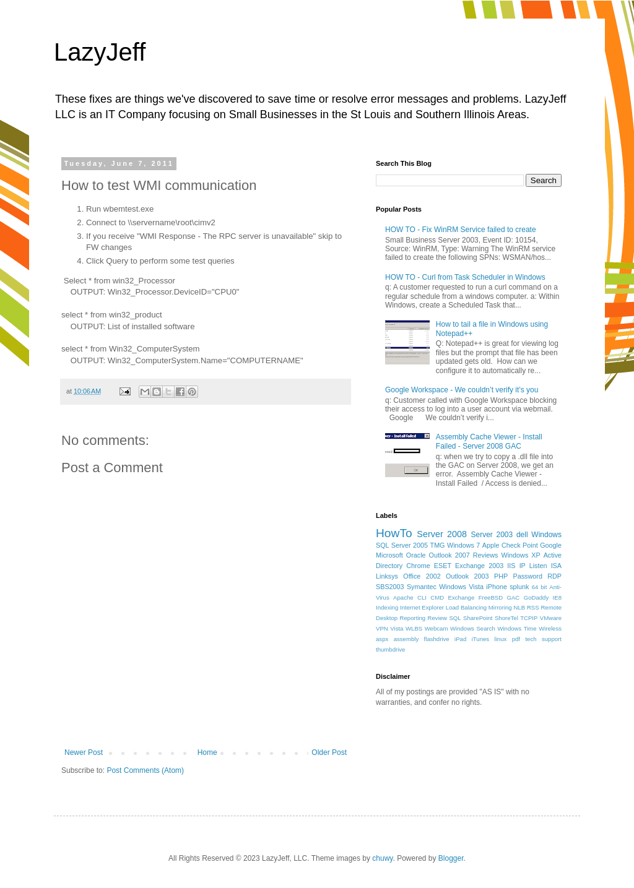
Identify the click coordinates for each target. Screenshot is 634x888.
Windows (546, 534)
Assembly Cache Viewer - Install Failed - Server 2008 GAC (489, 441)
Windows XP (521, 555)
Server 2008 (442, 534)
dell (522, 534)
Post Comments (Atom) (145, 770)
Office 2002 (421, 576)
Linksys (387, 576)
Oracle (416, 555)
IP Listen (533, 565)
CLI (422, 597)
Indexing (387, 607)
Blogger (451, 858)
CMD (437, 597)
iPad (460, 639)
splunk (519, 586)
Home (207, 752)
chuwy (382, 858)
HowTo (394, 533)
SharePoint (477, 617)
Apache (403, 597)
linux (501, 639)
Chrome (418, 565)
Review (437, 617)
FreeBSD (491, 597)
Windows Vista (461, 586)
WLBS (414, 628)
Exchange (461, 597)
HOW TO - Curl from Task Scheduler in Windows (465, 277)
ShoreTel (506, 617)
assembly (406, 639)
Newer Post (83, 752)
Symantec (421, 586)
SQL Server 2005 (402, 545)
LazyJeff (99, 52)
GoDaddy (536, 597)
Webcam (436, 628)
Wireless (550, 628)
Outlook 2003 (467, 576)
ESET (442, 565)
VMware (551, 617)
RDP (554, 576)
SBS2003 (390, 586)
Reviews (485, 555)
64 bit (539, 587)
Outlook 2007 (449, 555)
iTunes (480, 639)
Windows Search (472, 628)
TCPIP (528, 617)
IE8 (557, 597)
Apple (491, 545)
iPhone (496, 586)
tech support (543, 639)
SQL (455, 617)
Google (551, 545)
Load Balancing (466, 607)
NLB (519, 607)
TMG (437, 545)
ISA (556, 565)
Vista (396, 628)
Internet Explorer (422, 607)
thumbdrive (390, 649)
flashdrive (436, 639)
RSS (533, 607)
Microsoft (389, 555)
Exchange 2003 (479, 565)
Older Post (329, 752)
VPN (382, 628)
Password (527, 576)
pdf (516, 639)
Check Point (520, 545)
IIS (511, 565)
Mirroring (500, 607)
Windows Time (516, 628)
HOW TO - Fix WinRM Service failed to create (460, 229)
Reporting (413, 617)
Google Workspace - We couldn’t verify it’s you (461, 390)
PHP (501, 576)
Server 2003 (492, 534)
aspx (382, 639)
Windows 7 (463, 545)
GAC (513, 597)
